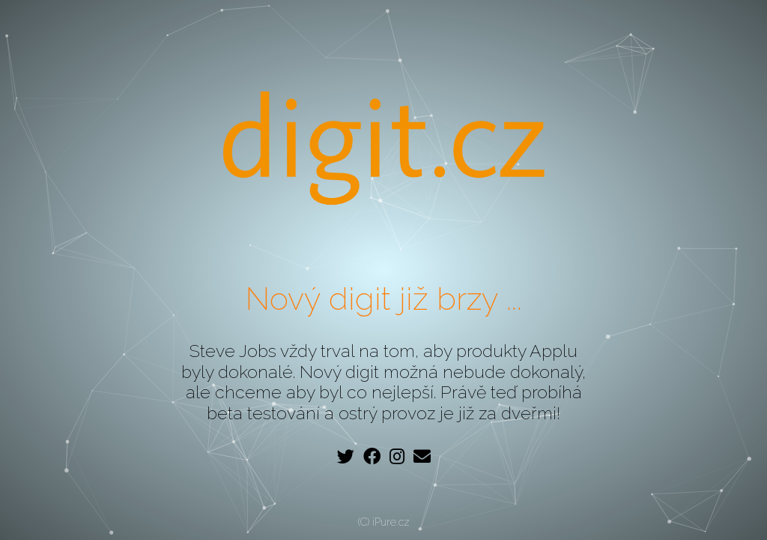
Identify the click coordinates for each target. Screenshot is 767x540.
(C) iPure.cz (384, 522)
